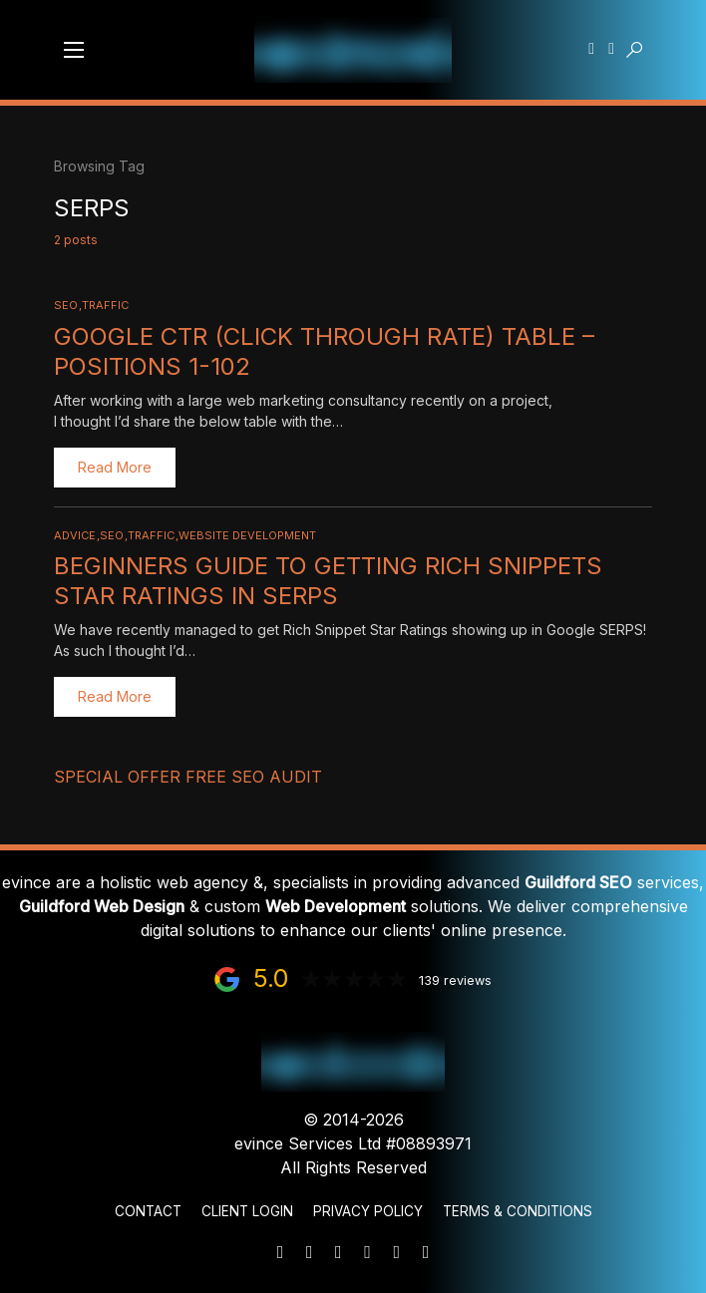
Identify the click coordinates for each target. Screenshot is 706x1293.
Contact (148, 1211)
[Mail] (280, 1252)
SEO (66, 305)
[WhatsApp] (338, 1252)
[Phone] (309, 1252)
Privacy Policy (368, 1211)
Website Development (247, 535)
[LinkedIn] (368, 1252)
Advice (75, 535)
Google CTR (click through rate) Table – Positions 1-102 (324, 351)
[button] (74, 50)
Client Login (247, 1211)
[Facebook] (397, 1252)
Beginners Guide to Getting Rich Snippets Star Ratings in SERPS (328, 580)
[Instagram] (426, 1252)
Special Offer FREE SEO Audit (188, 777)
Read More (115, 467)
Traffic (105, 305)
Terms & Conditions (517, 1211)
